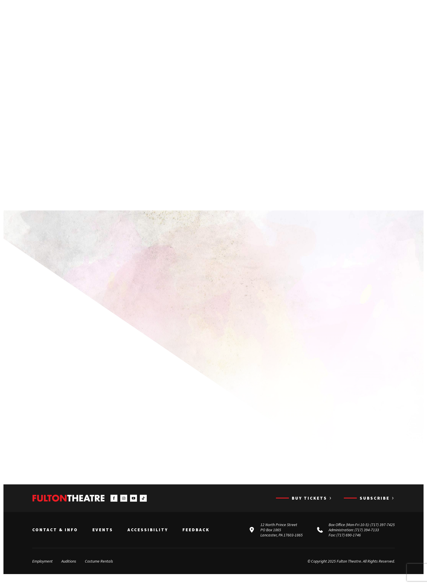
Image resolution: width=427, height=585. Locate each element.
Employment (42, 568)
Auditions (68, 568)
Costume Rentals (99, 568)
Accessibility (147, 537)
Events (102, 537)
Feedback (195, 537)
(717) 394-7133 (366, 537)
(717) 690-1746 (348, 542)
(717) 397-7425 (382, 532)
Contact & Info (55, 537)
